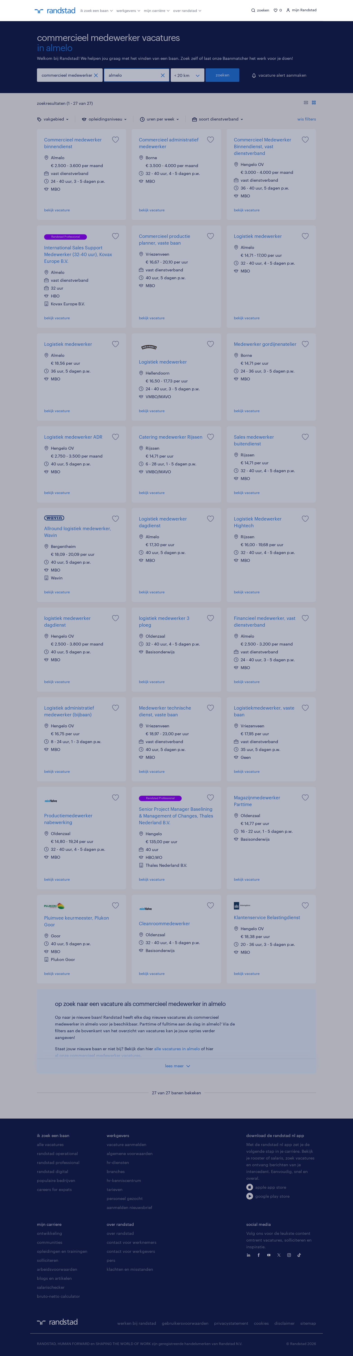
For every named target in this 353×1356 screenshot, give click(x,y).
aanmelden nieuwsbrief (129, 1207)
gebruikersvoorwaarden (185, 1323)
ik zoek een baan (96, 10)
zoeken (222, 74)
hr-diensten (118, 1162)
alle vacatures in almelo (177, 1048)
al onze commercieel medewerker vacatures (97, 1055)
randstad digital (52, 1171)
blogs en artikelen (54, 1278)
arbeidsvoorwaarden (57, 1269)
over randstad (187, 10)
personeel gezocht (125, 1198)
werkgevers (128, 10)
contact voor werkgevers (131, 1251)
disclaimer (284, 1323)
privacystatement (231, 1323)
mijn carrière (157, 10)
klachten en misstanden (130, 1269)
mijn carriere (49, 1224)
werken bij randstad (136, 1323)
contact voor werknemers (131, 1242)
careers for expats (54, 1189)
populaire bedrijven (56, 1180)
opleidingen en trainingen (62, 1251)
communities (49, 1242)
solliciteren (47, 1260)
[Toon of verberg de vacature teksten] (310, 103)
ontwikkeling (49, 1233)
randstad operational (57, 1153)
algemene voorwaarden (130, 1153)
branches (116, 1171)
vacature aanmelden (126, 1144)
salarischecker (51, 1287)
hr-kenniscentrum (124, 1180)
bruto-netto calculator (58, 1296)
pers (111, 1260)
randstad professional (58, 1162)
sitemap (308, 1323)
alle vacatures (50, 1144)
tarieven (114, 1189)
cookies (261, 1323)
